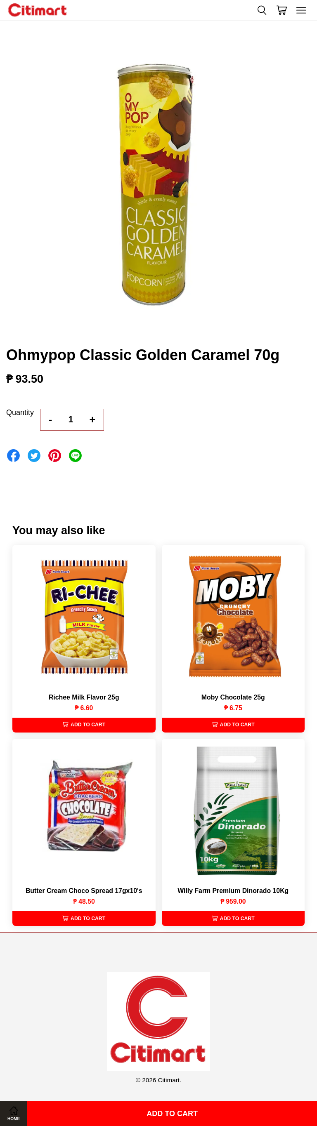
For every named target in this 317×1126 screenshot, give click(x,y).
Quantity (20, 412)
